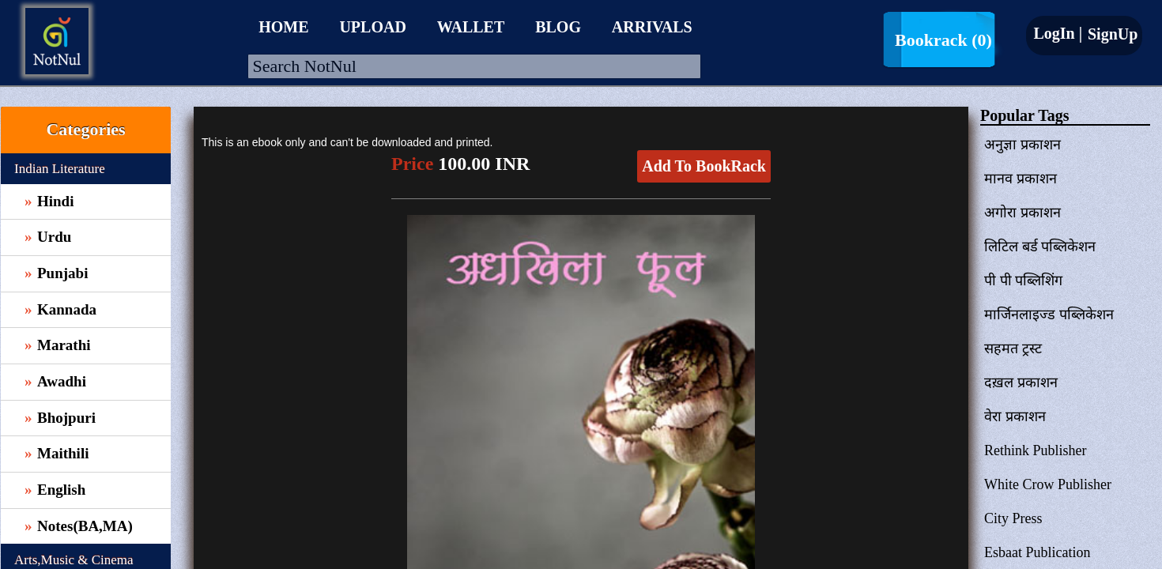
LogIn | (1057, 33)
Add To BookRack (704, 166)
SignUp (1110, 34)
